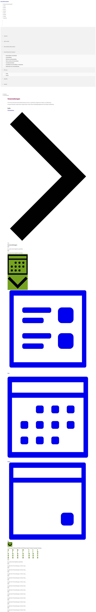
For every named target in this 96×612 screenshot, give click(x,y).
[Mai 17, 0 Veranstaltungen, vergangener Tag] (37, 553)
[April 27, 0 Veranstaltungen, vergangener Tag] (8, 550)
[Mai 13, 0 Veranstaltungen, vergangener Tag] (17, 553)
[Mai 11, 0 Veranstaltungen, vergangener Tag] (8, 553)
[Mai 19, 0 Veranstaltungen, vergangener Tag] (12, 555)
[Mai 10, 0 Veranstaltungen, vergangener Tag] (37, 552)
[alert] (48, 248)
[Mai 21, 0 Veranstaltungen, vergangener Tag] (23, 555)
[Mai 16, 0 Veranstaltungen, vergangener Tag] (33, 553)
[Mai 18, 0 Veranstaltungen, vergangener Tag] (8, 555)
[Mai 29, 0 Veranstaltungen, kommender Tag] (29, 557)
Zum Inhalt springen (5, 1)
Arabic (4, 5)
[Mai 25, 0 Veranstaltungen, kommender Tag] (8, 557)
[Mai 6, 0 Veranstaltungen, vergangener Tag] (17, 552)
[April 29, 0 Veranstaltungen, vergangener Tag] (17, 550)
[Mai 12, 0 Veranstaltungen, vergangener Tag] (12, 553)
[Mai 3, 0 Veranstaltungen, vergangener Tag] (37, 550)
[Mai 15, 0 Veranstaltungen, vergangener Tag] (29, 553)
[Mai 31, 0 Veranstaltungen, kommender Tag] (37, 557)
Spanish (4, 14)
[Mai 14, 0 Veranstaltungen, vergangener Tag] (23, 553)
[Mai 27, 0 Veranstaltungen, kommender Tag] (17, 557)
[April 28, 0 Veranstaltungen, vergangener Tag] (12, 550)
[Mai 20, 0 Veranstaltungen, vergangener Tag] (17, 555)
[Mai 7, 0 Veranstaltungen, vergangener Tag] (22, 552)
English (4, 7)
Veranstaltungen (6, 95)
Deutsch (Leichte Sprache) (7, 4)
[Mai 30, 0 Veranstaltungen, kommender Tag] (33, 557)
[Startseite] (4, 94)
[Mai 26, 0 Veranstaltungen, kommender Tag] (12, 557)
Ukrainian (5, 17)
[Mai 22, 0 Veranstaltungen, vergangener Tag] (29, 555)
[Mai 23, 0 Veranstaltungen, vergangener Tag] (33, 555)
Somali (4, 12)
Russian (4, 10)
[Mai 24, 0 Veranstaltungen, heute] (37, 555)
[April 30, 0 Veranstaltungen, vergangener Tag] (23, 550)
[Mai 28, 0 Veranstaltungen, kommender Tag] (23, 557)
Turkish (4, 16)
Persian (4, 9)
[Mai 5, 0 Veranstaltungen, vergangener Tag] (12, 552)
